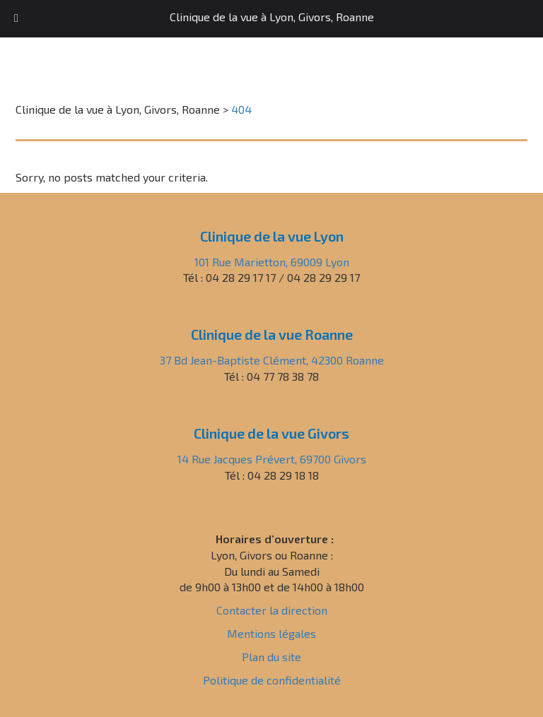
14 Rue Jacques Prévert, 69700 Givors (271, 459)
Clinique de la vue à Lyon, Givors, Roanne (272, 16)
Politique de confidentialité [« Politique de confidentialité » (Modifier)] (272, 680)
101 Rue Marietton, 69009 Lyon (271, 261)
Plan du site (271, 656)
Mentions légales (271, 633)
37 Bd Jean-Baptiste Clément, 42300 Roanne (272, 360)
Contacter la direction (271, 610)
